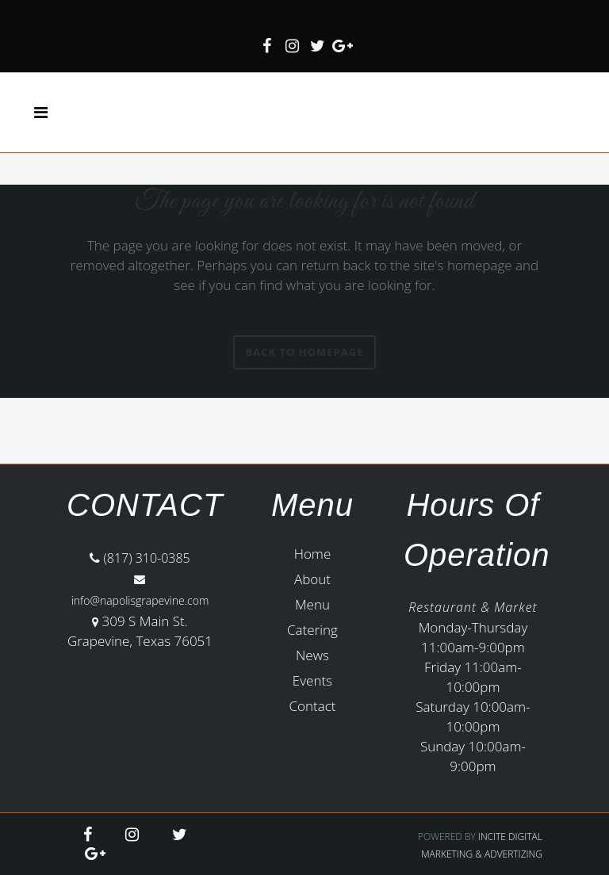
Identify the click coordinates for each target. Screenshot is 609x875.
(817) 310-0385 (140, 558)
